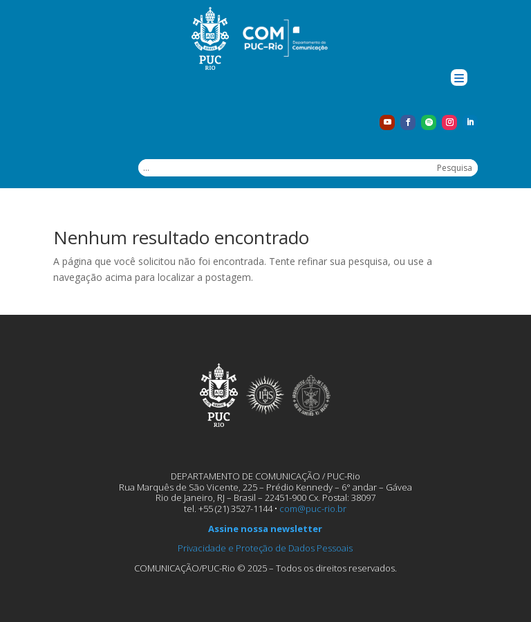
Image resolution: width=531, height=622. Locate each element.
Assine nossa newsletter (265, 528)
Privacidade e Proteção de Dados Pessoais (265, 548)
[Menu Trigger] (459, 77)
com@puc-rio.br (312, 508)
